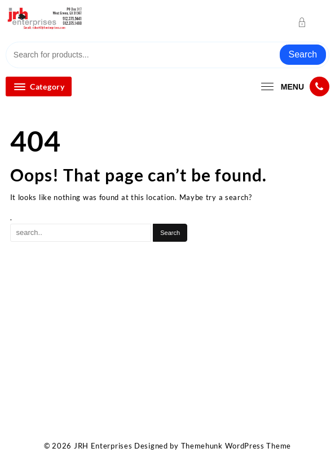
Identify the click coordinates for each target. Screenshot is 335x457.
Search (303, 54)
